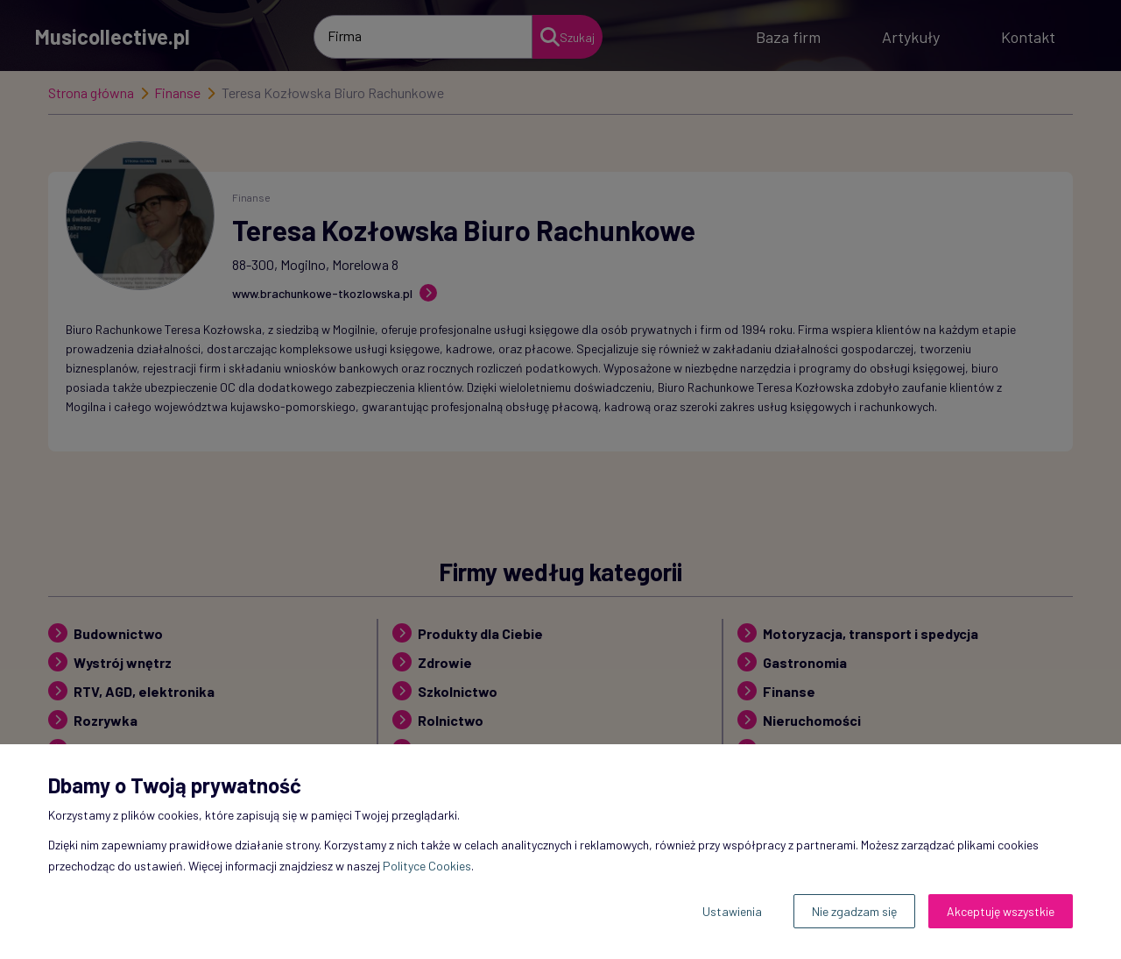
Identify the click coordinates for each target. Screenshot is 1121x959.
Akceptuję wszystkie (1000, 911)
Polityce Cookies (427, 865)
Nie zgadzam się (854, 911)
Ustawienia (732, 911)
